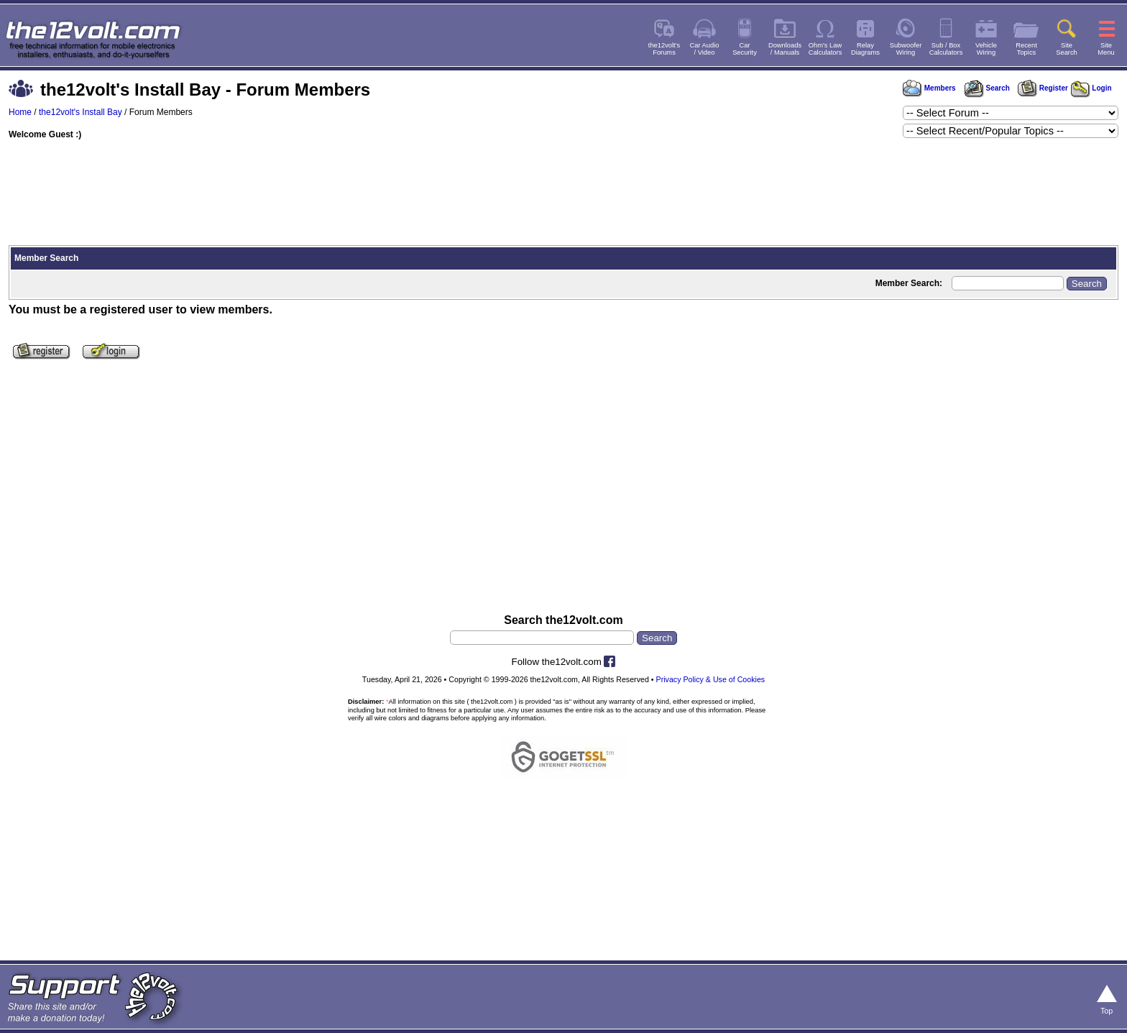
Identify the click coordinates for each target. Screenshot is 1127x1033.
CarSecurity (744, 49)
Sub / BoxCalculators (946, 49)
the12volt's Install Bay (80, 112)
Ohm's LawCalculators (825, 49)
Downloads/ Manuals (784, 49)
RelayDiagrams (865, 49)
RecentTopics (1026, 49)
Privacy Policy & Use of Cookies (710, 679)
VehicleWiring (986, 49)
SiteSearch (1066, 49)
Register (1043, 88)
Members (929, 88)
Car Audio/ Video (704, 49)
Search (987, 88)
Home (20, 112)
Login (1091, 88)
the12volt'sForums (664, 49)
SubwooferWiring (906, 49)
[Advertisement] (563, 194)
